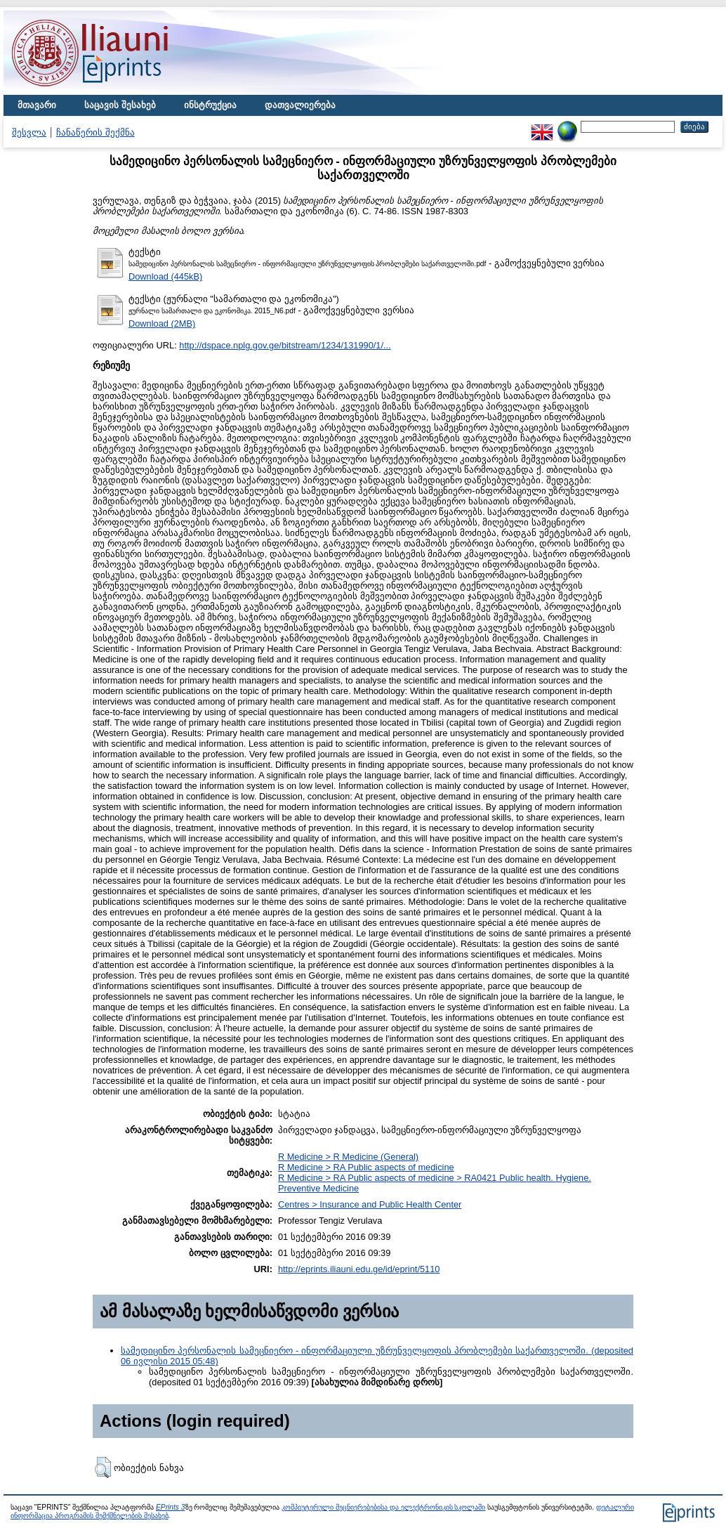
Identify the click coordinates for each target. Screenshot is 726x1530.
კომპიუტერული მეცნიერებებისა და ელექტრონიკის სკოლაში (383, 1507)
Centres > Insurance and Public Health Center (369, 1204)
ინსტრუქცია (210, 105)
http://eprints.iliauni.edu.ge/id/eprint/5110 (359, 1269)
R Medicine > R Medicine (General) (348, 1156)
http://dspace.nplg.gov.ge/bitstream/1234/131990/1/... (284, 345)
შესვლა (29, 132)
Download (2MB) (161, 323)
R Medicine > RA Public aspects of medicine (366, 1167)
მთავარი (37, 105)
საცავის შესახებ (120, 105)
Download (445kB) (165, 276)
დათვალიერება (300, 105)
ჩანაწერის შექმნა (95, 132)
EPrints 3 (170, 1507)
